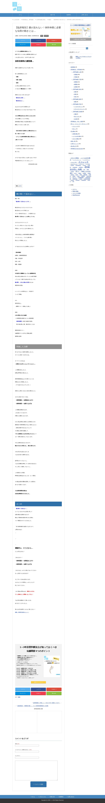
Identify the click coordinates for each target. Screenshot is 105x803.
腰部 (75, 101)
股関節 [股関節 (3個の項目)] (84, 173)
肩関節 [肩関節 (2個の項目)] (89, 173)
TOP (16, 19)
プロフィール (36, 14)
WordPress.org (76, 195)
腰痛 (19, 697)
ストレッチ (75, 126)
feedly (54, 44)
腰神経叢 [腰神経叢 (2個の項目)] (85, 174)
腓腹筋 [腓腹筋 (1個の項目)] (77, 174)
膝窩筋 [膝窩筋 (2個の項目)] (74, 176)
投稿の (75, 191)
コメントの (76, 193)
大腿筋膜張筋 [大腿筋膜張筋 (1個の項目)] (75, 167)
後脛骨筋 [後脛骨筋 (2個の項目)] (81, 167)
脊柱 (75, 96)
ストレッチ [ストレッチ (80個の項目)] (83, 162)
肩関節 (75, 74)
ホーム (20, 14)
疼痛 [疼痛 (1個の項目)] (84, 169)
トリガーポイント (78, 106)
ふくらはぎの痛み (77, 136)
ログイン (75, 189)
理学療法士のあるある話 (77, 148)
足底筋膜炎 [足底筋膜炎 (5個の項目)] (81, 177)
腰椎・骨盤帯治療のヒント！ (22, 612)
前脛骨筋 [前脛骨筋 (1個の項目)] (72, 165)
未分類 (75, 119)
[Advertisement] (38, 173)
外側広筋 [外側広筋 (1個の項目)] (84, 165)
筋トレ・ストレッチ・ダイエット (79, 124)
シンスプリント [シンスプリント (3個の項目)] (86, 159)
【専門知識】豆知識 (77, 111)
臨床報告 (46, 35)
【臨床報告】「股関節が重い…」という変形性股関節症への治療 (32, 705)
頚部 (75, 94)
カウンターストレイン (79, 109)
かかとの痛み (76, 138)
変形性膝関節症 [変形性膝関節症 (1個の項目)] (78, 165)
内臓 (75, 114)
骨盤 (42, 35)
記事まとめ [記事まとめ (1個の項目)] (74, 177)
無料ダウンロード (38, 682)
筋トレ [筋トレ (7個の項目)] (77, 171)
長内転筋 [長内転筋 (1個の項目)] (72, 180)
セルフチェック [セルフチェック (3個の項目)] (74, 164)
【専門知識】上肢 (77, 72)
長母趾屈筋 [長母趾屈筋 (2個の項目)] (83, 180)
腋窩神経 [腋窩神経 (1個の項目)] (72, 174)
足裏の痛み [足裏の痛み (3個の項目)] (75, 178)
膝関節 (75, 84)
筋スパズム (77, 116)
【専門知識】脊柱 (77, 89)
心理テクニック (74, 143)
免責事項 (68, 14)
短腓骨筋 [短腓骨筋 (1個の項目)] (72, 171)
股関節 (75, 81)
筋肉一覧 (52, 14)
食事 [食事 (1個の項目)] (73, 181)
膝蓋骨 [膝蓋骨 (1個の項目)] (78, 176)
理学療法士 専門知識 (76, 69)
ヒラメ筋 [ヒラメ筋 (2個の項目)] (88, 164)
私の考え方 (73, 146)
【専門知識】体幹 (77, 99)
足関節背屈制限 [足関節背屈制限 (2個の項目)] (87, 178)
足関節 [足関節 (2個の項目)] (80, 178)
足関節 (75, 86)
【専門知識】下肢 (77, 79)
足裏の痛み (75, 133)
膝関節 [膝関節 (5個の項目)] (83, 176)
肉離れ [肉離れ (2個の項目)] (80, 173)
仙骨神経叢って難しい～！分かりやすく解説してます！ (46, 702)
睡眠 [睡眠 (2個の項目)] (88, 169)
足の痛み (73, 131)
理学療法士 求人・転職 (77, 121)
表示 (20, 185)
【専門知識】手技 (77, 104)
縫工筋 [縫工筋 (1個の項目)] (75, 173)
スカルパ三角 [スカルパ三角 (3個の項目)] (74, 162)
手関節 (75, 77)
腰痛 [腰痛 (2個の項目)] (81, 174)
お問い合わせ (84, 14)
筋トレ (74, 128)
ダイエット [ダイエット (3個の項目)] (81, 164)
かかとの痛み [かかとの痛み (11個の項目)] (75, 158)
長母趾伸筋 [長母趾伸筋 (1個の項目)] (77, 180)
